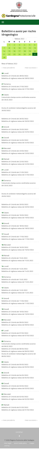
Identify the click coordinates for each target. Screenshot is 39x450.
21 (4, 54)
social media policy (20, 443)
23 (14, 54)
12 (30, 48)
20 (35, 51)
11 (25, 48)
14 (4, 51)
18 (25, 51)
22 (9, 54)
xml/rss (6, 445)
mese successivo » (31, 67)
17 (19, 51)
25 (25, 54)
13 (35, 48)
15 (9, 51)
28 (4, 57)
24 (19, 54)
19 (30, 51)
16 (14, 51)
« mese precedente (8, 67)
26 (30, 54)
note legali (7, 443)
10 (19, 48)
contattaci (19, 432)
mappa (31, 443)
